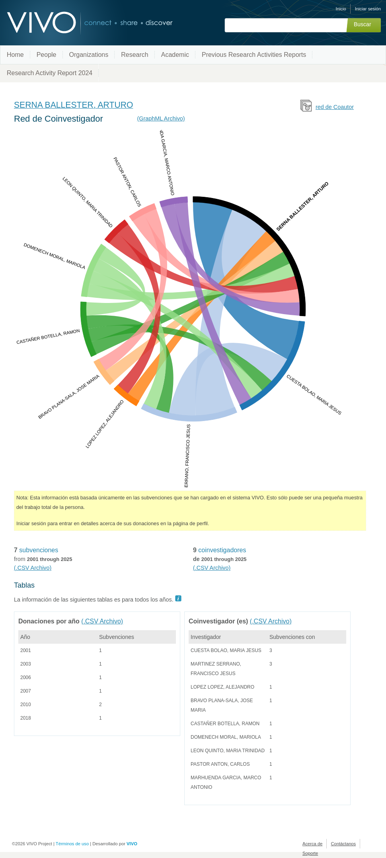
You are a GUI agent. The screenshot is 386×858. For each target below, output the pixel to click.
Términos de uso (72, 843)
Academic (175, 54)
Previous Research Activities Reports (254, 54)
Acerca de (312, 843)
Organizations (89, 54)
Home (15, 54)
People (47, 54)
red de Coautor (335, 107)
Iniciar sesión (368, 8)
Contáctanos (343, 843)
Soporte (310, 853)
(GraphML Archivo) (161, 118)
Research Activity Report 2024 (49, 73)
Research (134, 54)
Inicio (341, 8)
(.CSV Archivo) (32, 568)
